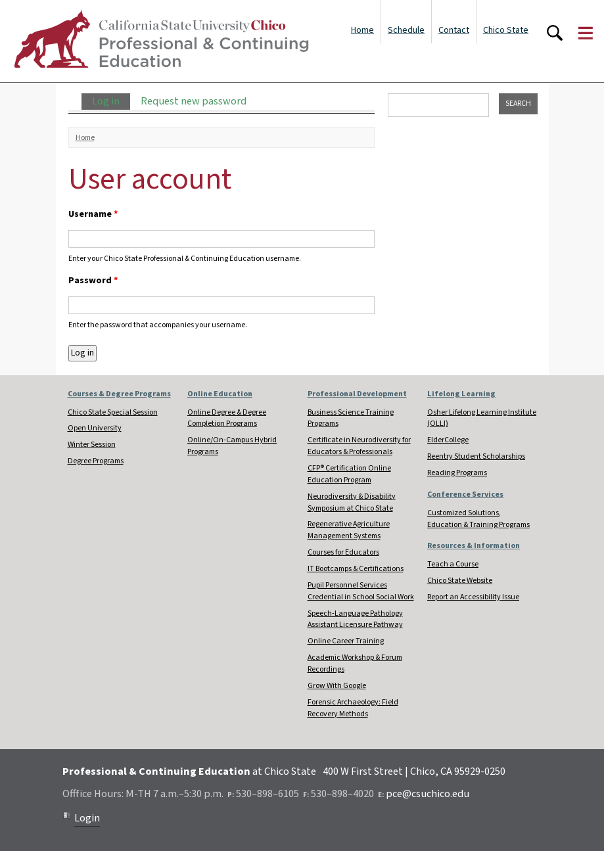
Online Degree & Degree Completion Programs (226, 418)
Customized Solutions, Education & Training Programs (478, 518)
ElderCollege (448, 440)
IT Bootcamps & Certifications (356, 568)
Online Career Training (346, 641)
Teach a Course (452, 564)
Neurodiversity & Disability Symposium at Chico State (352, 502)
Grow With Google (337, 685)
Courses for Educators (343, 552)
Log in (111, 101)
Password (93, 280)
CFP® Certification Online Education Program (349, 474)
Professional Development (357, 394)
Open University (95, 428)
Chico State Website (459, 580)
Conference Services (465, 494)
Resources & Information (473, 545)
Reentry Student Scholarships (476, 456)
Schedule (406, 30)
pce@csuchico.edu (427, 794)
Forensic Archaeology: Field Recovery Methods (353, 708)
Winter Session (92, 444)
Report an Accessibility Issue (473, 597)
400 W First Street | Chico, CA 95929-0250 (414, 771)
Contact (453, 30)
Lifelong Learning (461, 394)
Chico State (505, 30)
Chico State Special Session (113, 412)
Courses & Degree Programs (119, 394)
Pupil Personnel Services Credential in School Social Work (361, 591)
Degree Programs (96, 461)
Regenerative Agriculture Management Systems (349, 529)
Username (93, 214)
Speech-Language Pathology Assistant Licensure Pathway (355, 619)
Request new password (193, 101)
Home (362, 30)
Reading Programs (457, 472)
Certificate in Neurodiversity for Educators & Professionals (359, 445)
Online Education (219, 394)
